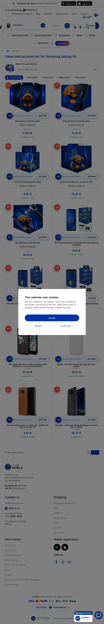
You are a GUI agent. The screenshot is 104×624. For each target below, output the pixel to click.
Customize (66, 326)
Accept (52, 318)
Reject (38, 326)
